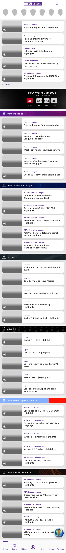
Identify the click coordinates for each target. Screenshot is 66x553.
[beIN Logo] (33, 4)
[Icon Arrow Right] (62, 12)
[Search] (57, 4)
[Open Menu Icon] (62, 4)
